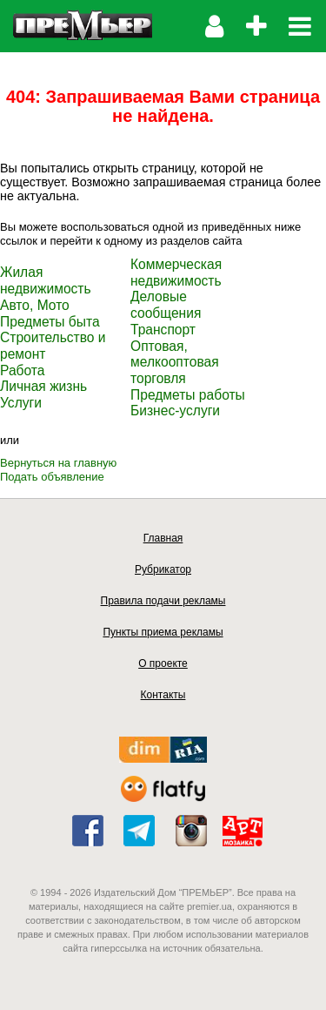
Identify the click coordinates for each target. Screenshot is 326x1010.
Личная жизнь (43, 386)
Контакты (163, 695)
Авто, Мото (35, 305)
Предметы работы (187, 394)
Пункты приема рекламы (163, 632)
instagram (191, 830)
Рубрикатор (163, 569)
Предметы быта (50, 321)
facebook (87, 830)
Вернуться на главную (58, 462)
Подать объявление (52, 476)
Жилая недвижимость (45, 280)
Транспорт (163, 329)
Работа (22, 370)
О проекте (163, 663)
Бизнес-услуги (175, 410)
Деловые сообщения (165, 304)
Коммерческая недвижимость (176, 272)
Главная (163, 538)
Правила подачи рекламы (163, 601)
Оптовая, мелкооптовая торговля (174, 362)
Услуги (21, 402)
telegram (139, 830)
